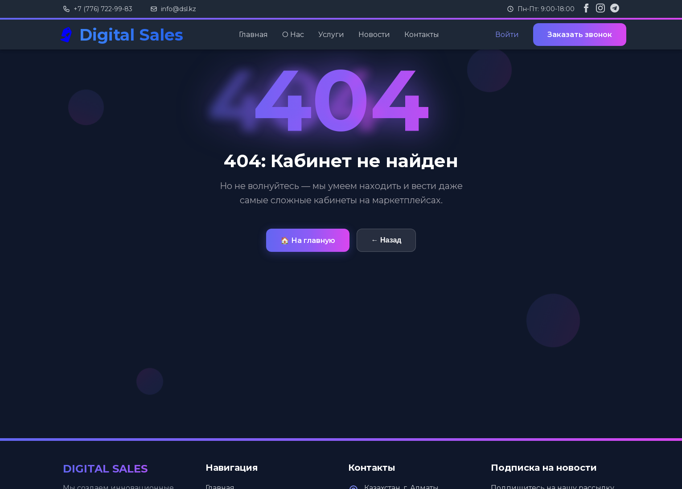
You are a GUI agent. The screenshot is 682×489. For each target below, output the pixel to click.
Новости (374, 34)
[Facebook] (586, 9)
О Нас (293, 34)
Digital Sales (131, 35)
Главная (253, 34)
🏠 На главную (307, 240)
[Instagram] (600, 9)
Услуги (331, 34)
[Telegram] (614, 9)
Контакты (421, 34)
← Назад (386, 240)
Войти (507, 34)
